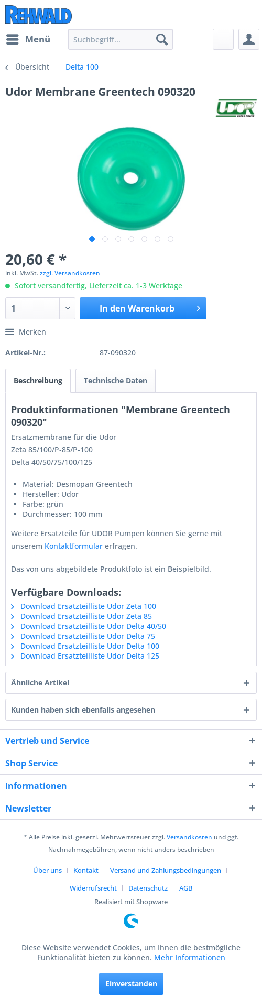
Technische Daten (115, 380)
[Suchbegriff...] (120, 39)
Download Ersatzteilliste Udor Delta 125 (85, 656)
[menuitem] (28, 39)
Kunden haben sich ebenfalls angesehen (83, 710)
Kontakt (86, 870)
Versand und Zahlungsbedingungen (165, 870)
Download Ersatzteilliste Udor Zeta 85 (81, 616)
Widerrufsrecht (93, 888)
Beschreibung (38, 380)
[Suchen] (162, 39)
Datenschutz (148, 888)
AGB (185, 888)
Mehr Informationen (189, 957)
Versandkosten (189, 836)
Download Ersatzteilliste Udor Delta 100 (85, 646)
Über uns (47, 870)
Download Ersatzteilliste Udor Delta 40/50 (88, 626)
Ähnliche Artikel (40, 682)
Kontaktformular (74, 546)
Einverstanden (131, 983)
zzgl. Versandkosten (70, 273)
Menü (28, 38)
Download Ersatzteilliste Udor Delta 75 (83, 636)
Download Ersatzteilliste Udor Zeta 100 (83, 606)
